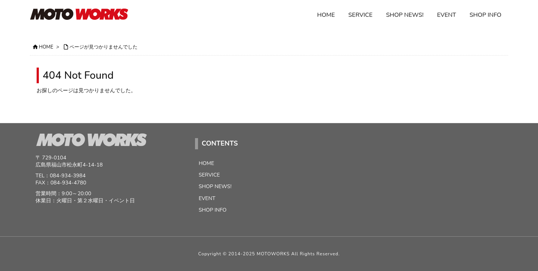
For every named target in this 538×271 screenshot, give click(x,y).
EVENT (207, 198)
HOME (46, 47)
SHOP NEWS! (215, 186)
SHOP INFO (213, 210)
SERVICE (209, 174)
